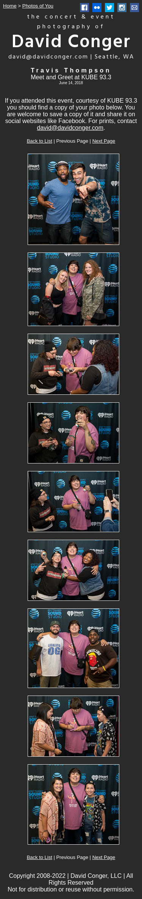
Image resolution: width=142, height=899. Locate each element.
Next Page (103, 141)
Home (10, 6)
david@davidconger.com (70, 128)
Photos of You (37, 6)
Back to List (39, 141)
